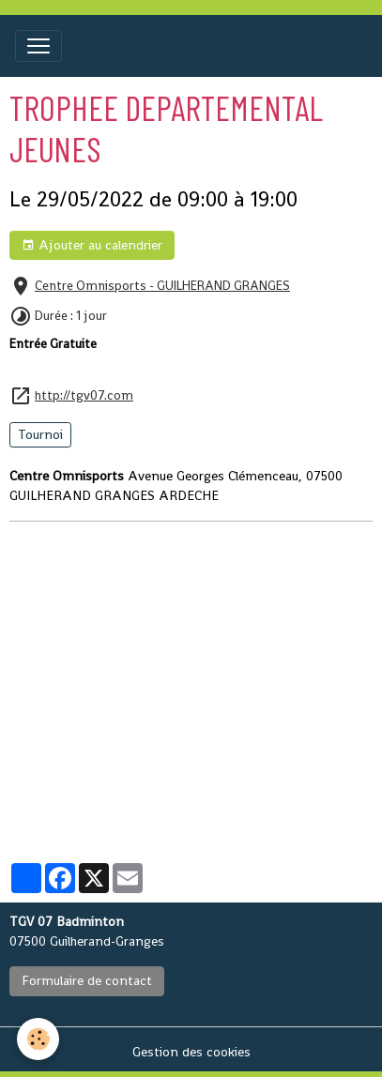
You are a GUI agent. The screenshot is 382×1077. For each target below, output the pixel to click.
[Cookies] (38, 1039)
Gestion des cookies (191, 1051)
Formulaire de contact (87, 980)
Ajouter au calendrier (92, 245)
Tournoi (40, 434)
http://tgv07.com (84, 395)
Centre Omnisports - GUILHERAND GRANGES (162, 286)
